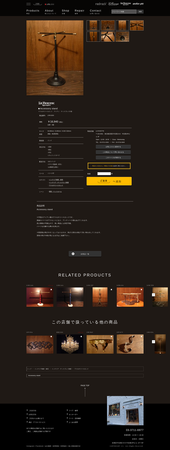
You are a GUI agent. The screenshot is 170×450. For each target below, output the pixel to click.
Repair (80, 12)
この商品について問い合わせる (113, 152)
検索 (140, 11)
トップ (29, 369)
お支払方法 (32, 414)
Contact (95, 12)
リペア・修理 (73, 410)
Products (32, 12)
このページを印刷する (113, 157)
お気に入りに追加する (113, 147)
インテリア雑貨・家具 (56, 179)
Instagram (30, 446)
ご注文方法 (32, 410)
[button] (153, 294)
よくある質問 (73, 422)
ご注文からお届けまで (36, 418)
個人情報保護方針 (75, 446)
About (50, 12)
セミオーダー (73, 414)
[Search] (124, 12)
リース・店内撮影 (75, 418)
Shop (65, 12)
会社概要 (48, 446)
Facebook (39, 446)
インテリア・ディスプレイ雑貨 (59, 182)
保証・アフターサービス (37, 422)
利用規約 (64, 446)
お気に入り (49, 4)
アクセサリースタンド (56, 185)
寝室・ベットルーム (55, 191)
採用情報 (56, 446)
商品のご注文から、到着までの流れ (102, 166)
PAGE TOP (85, 391)
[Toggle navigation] (28, 4)
